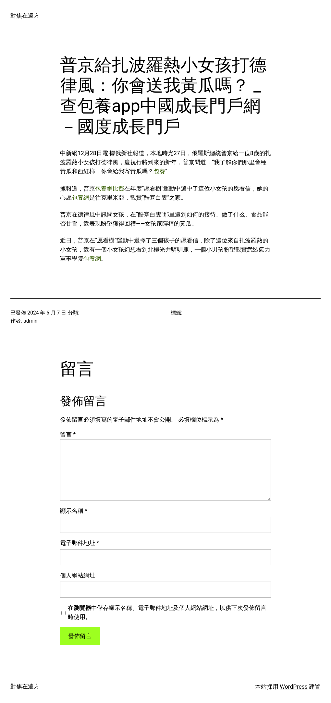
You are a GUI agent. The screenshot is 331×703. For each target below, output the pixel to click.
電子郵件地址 (79, 543)
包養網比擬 (109, 188)
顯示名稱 (73, 511)
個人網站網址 (77, 575)
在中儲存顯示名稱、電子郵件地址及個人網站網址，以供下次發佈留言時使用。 (167, 612)
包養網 (80, 197)
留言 (68, 434)
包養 (159, 171)
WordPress (293, 687)
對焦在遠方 (25, 15)
